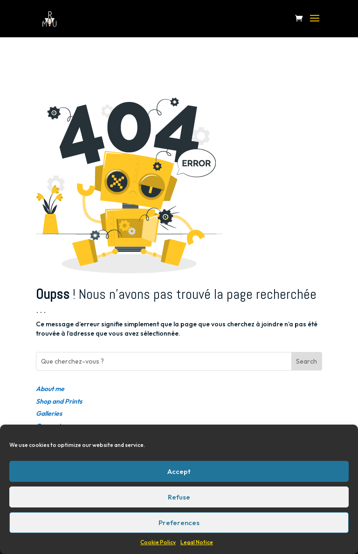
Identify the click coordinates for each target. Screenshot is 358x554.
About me (50, 389)
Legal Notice (196, 542)
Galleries (49, 413)
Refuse (179, 497)
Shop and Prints (59, 401)
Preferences (179, 522)
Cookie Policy (158, 542)
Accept (179, 471)
